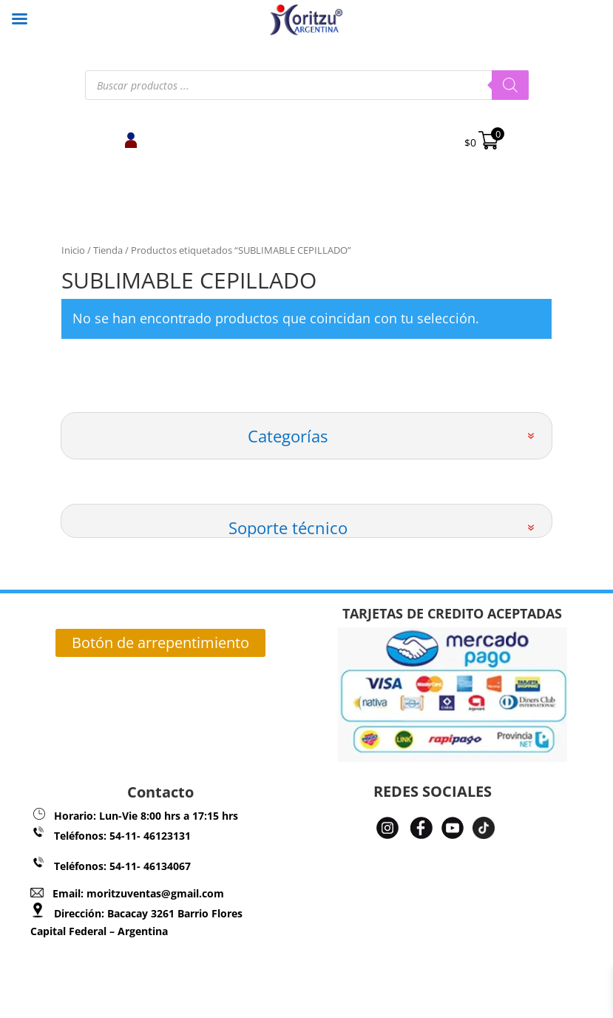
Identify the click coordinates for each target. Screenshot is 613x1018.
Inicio (73, 250)
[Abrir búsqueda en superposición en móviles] (307, 85)
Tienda (108, 250)
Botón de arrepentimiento (160, 643)
